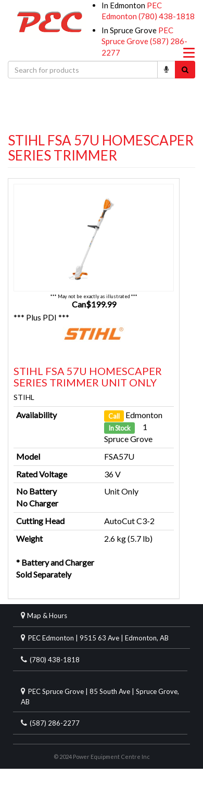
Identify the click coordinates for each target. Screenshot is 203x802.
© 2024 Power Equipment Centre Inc (102, 756)
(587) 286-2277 (55, 723)
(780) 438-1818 (166, 16)
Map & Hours (47, 615)
